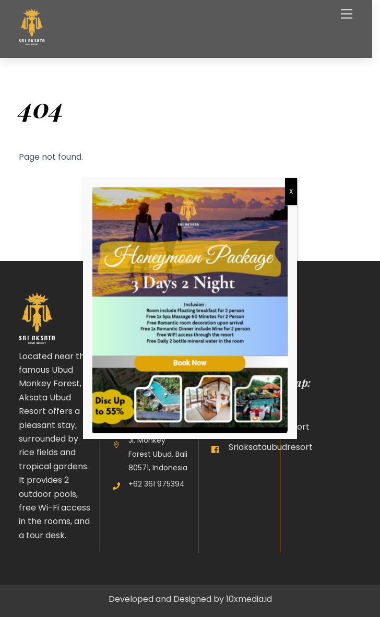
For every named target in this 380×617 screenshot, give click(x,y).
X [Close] (291, 191)
